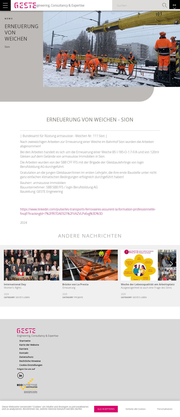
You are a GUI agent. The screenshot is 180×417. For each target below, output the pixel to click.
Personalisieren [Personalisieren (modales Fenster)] (164, 409)
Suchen (158, 7)
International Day (15, 288)
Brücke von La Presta (75, 288)
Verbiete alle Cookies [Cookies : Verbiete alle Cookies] (136, 409)
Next (174, 267)
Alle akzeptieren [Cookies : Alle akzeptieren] (106, 409)
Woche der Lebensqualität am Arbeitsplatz (148, 288)
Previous (6, 267)
